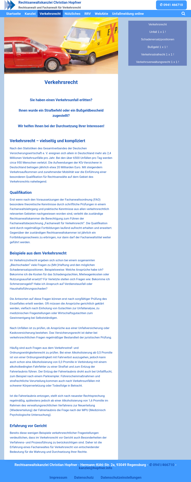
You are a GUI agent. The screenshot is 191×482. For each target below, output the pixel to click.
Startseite (13, 14)
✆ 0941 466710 (171, 5)
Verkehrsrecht (50, 14)
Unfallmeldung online (128, 14)
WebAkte (101, 14)
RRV (87, 14)
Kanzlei (30, 14)
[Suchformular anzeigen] (183, 13)
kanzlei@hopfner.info (95, 468)
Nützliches (72, 14)
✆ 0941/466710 (161, 465)
